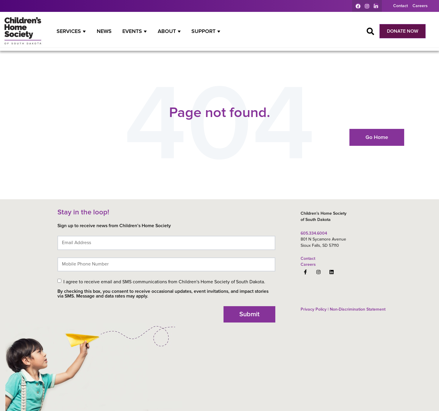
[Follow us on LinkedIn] (331, 272)
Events (132, 31)
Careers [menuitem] (420, 5)
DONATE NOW (402, 31)
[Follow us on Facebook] (305, 272)
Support (203, 31)
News (104, 31)
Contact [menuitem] (400, 5)
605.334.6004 (314, 233)
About (167, 31)
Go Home (376, 137)
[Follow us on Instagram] (318, 272)
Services (69, 31)
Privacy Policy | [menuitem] (315, 309)
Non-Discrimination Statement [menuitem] (357, 309)
